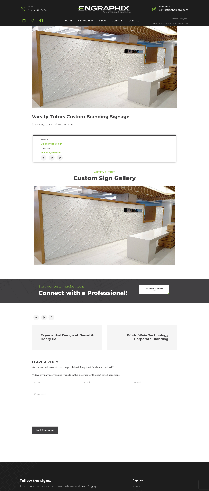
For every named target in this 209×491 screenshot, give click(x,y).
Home (68, 20)
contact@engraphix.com (173, 10)
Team (102, 20)
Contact (134, 20)
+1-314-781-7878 (37, 10)
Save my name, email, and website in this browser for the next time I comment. (77, 375)
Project (183, 19)
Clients (117, 20)
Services (84, 20)
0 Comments (65, 124)
